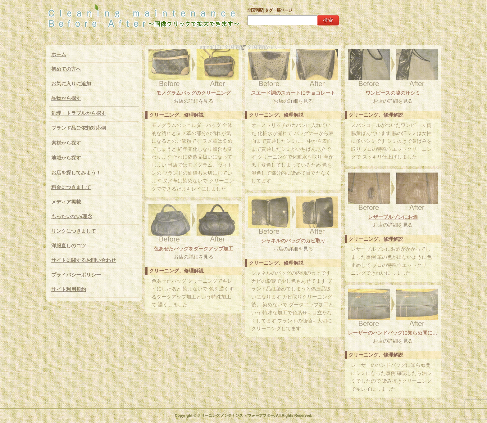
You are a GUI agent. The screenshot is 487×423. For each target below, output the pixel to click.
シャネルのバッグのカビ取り (293, 240)
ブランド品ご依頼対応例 (78, 128)
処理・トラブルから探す (78, 113)
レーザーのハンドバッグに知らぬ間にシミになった (393, 332)
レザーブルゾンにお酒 (393, 217)
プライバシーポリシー (76, 274)
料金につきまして (71, 187)
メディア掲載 (66, 202)
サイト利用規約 (68, 289)
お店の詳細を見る (193, 101)
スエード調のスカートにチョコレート (293, 93)
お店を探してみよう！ (76, 172)
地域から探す (66, 157)
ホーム (58, 54)
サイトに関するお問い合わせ (83, 260)
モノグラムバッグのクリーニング (193, 93)
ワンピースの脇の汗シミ (393, 93)
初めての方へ (66, 69)
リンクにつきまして (73, 231)
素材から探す (66, 143)
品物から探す (66, 98)
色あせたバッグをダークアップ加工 (193, 248)
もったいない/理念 (71, 216)
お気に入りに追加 (71, 83)
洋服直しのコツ (68, 245)
